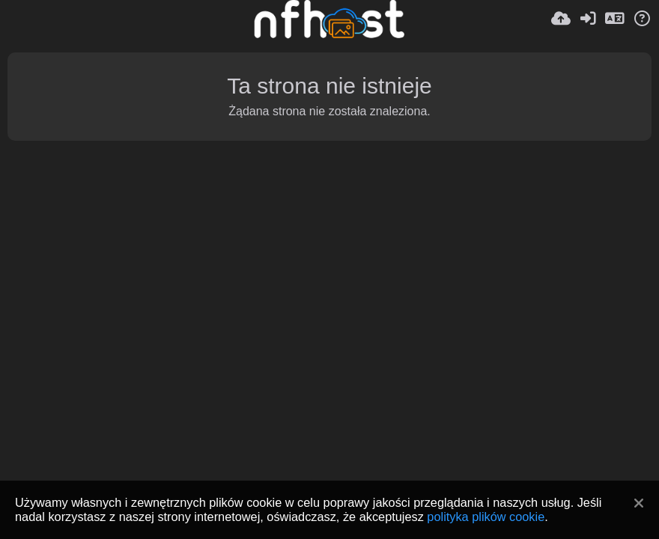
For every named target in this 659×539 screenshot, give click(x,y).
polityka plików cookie (485, 516)
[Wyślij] (561, 18)
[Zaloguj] (588, 18)
